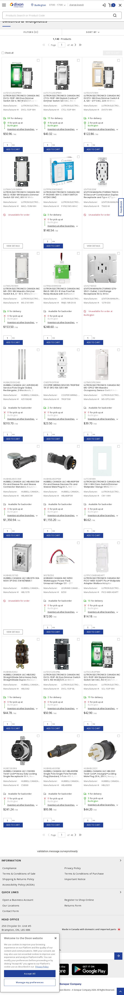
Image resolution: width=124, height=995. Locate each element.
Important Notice (74, 879)
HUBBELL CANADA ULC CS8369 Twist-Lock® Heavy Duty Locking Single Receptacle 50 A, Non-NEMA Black (20, 775)
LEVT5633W (90, 189)
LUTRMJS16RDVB (52, 285)
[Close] (55, 938)
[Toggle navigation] (4, 5)
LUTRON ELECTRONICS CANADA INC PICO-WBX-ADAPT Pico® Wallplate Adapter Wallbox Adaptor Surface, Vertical (102, 582)
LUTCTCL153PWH (53, 92)
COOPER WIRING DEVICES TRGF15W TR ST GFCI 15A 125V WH (61, 386)
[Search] (62, 15)
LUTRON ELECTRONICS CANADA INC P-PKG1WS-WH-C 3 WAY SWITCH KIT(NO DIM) (62, 195)
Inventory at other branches (21, 129)
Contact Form (10, 911)
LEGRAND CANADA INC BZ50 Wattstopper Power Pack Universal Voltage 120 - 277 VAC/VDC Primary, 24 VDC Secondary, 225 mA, (58, 583)
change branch (76, 5)
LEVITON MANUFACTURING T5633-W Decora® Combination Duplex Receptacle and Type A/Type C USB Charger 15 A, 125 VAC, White (101, 196)
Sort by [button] (91, 32)
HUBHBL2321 (90, 768)
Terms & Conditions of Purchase (84, 873)
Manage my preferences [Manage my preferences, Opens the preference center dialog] (29, 982)
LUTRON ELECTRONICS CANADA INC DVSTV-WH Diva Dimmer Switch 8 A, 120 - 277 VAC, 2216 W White (102, 98)
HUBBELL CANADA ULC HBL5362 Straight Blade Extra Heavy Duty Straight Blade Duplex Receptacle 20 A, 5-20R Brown (21, 678)
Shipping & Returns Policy (18, 879)
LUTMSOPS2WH (92, 382)
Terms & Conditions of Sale (19, 873)
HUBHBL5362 (10, 672)
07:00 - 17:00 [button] (56, 5)
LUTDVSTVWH (91, 92)
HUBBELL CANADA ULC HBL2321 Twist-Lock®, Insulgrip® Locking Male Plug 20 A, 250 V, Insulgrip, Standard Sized (100, 775)
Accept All (30, 973)
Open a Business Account (17, 899)
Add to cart (13, 149)
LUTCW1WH (90, 479)
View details (13, 245)
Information (62, 860)
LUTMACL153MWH (12, 189)
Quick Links (62, 892)
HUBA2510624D (11, 382)
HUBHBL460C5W (12, 479)
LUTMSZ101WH (10, 285)
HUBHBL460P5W (52, 479)
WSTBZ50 (49, 575)
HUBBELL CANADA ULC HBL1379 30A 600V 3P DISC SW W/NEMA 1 (21, 579)
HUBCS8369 (10, 768)
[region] (30, 962)
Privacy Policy (72, 868)
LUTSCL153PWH (92, 672)
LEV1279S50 (90, 285)
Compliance (9, 868)
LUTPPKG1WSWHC (53, 189)
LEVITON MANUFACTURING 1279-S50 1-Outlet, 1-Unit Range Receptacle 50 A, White (100, 291)
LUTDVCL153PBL (52, 672)
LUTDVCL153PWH (12, 92)
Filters (31, 32)
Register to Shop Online (79, 899)
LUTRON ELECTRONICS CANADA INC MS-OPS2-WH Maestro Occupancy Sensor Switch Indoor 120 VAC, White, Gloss (102, 389)
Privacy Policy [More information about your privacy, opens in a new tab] (42, 966)
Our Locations (10, 905)
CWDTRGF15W (51, 382)
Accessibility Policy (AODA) (18, 884)
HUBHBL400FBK (52, 768)
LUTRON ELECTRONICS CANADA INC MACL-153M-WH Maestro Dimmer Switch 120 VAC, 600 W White (21, 195)
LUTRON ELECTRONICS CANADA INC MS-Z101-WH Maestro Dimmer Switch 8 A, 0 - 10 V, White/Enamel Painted (21, 292)
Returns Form (72, 905)
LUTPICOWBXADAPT (94, 575)
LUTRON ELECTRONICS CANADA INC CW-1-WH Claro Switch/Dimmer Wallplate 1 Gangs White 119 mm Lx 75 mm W (102, 485)
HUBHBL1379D (10, 575)
